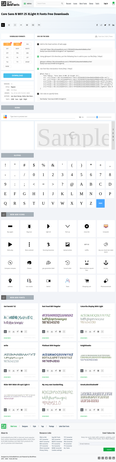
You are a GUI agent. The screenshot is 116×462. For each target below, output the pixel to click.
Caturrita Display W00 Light (91, 306)
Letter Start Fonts (64, 426)
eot (7, 48)
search (62, 3)
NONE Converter (57, 448)
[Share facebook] (97, 24)
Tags (42, 426)
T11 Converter (68, 446)
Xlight (25, 99)
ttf (7, 44)
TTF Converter (68, 437)
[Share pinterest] (109, 24)
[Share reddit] (101, 24)
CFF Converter (44, 446)
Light (20, 99)
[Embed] (21, 331)
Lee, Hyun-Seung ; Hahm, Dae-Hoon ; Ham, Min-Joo (26, 96)
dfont (27, 62)
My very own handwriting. (52, 385)
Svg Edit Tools (56, 437)
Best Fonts (83, 3)
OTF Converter (44, 439)
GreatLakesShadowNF (89, 385)
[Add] (3, 25)
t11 (17, 62)
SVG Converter (56, 439)
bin (27, 53)
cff (27, 57)
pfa (17, 53)
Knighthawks (85, 345)
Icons (75, 3)
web (17, 44)
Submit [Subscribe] (109, 449)
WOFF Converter (44, 441)
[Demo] (15, 25)
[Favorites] (9, 25)
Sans (16, 99)
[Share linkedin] (113, 24)
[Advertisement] (18, 135)
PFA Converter (68, 441)
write (6, 345)
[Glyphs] (21, 25)
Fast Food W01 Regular (51, 306)
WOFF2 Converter (57, 441)
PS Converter (68, 444)
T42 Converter (56, 446)
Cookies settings (57, 450)
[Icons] (33, 25)
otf (7, 53)
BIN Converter (44, 444)
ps (17, 57)
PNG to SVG (43, 437)
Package (51, 426)
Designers (25, 426)
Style (34, 426)
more (100, 203)
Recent (68, 3)
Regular (13, 87)
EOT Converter (68, 439)
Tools (97, 3)
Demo (91, 3)
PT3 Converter (56, 444)
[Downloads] (13, 331)
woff (17, 48)
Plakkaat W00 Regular (51, 345)
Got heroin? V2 (10, 306)
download (17, 76)
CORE (12, 99)
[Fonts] (39, 25)
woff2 (27, 48)
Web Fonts (14, 426)
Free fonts (11, 4)
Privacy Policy (44, 450)
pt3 (7, 57)
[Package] (27, 25)
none (7, 66)
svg (27, 44)
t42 (7, 62)
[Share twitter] (105, 24)
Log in (106, 3)
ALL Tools (67, 448)
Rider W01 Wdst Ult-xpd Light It (17, 385)
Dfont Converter (44, 448)
